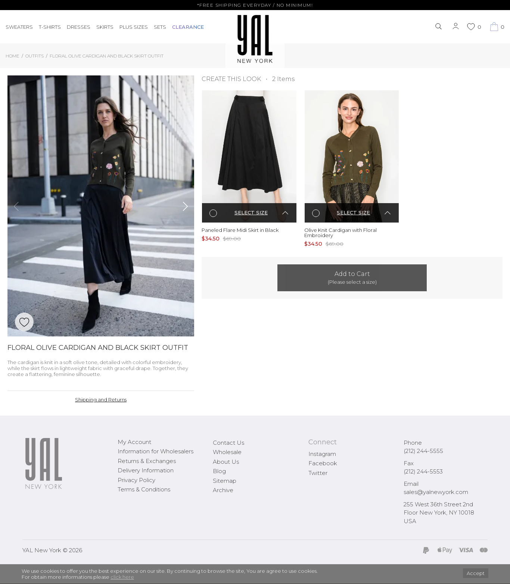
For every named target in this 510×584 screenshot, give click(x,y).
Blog (219, 471)
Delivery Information (146, 470)
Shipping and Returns (101, 400)
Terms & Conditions (144, 489)
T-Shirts (50, 27)
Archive (223, 490)
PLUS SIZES (133, 27)
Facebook (322, 463)
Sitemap (224, 480)
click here (122, 577)
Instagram (322, 453)
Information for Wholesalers (155, 451)
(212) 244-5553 (423, 471)
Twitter (317, 472)
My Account (134, 441)
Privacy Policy (136, 480)
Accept (476, 573)
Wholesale (227, 452)
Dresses (78, 27)
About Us (226, 461)
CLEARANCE (188, 27)
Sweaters (19, 27)
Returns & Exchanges (147, 461)
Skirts (104, 27)
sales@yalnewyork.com (436, 492)
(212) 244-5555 (423, 450)
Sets (160, 27)
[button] (16, 206)
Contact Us (228, 442)
